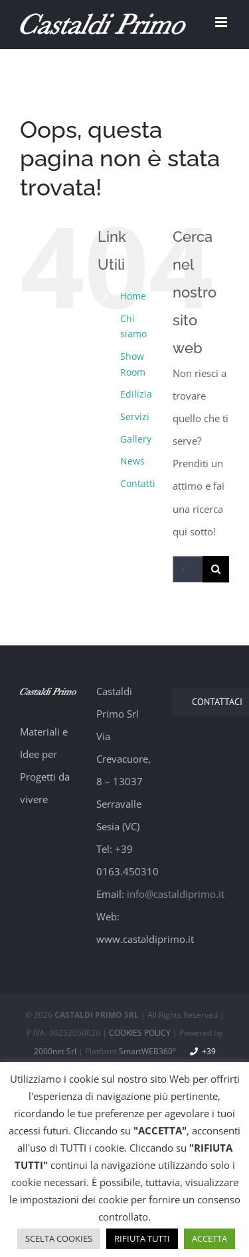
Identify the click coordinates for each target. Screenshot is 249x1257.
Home (133, 296)
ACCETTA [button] (209, 1238)
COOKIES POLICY (140, 1032)
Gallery (135, 439)
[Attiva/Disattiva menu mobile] (222, 22)
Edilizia (136, 394)
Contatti (137, 483)
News (132, 461)
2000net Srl (55, 1051)
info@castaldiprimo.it (175, 894)
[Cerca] (216, 569)
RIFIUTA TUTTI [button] (142, 1238)
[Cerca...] (188, 569)
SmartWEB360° (147, 1051)
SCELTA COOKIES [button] (58, 1238)
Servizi (134, 416)
